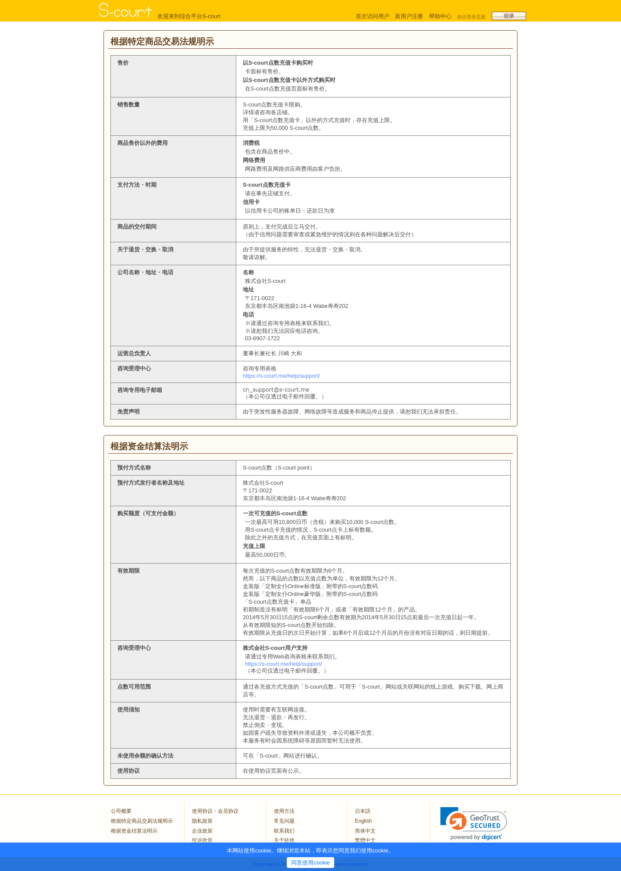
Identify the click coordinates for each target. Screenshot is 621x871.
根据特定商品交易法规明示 (142, 821)
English (363, 821)
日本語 (362, 811)
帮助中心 (440, 16)
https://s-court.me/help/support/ (281, 376)
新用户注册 (409, 16)
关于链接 (284, 840)
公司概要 (121, 811)
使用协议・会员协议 (215, 811)
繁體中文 (365, 840)
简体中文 (365, 831)
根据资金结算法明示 (134, 831)
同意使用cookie (310, 862)
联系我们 (284, 831)
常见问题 (284, 821)
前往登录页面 (471, 16)
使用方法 (284, 811)
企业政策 (202, 831)
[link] (473, 823)
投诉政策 (202, 840)
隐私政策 (202, 821)
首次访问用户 (372, 16)
